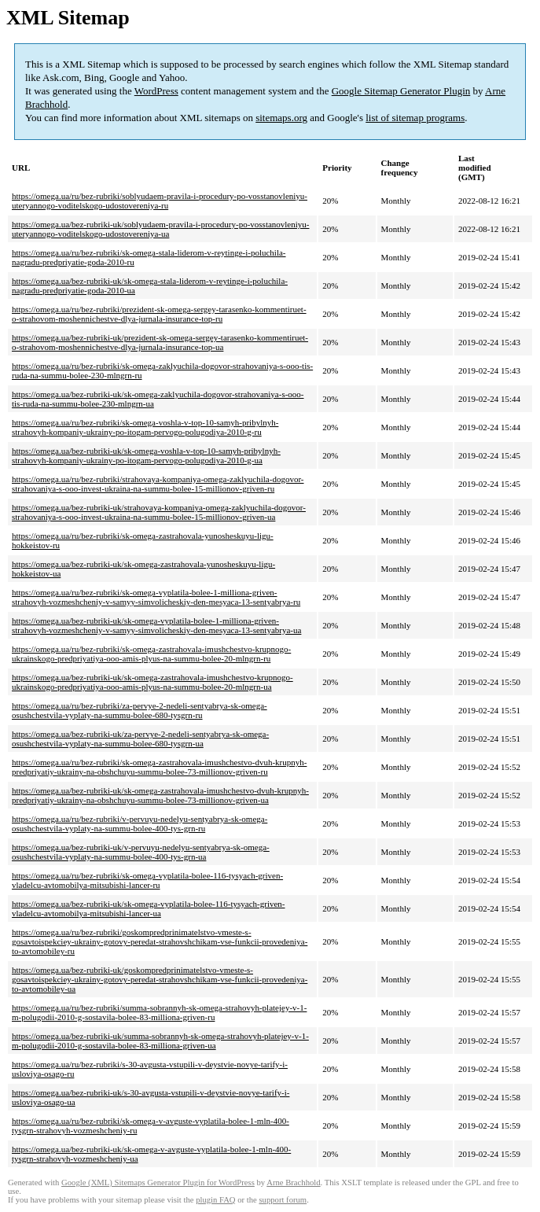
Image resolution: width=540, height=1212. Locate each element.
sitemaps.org (281, 117)
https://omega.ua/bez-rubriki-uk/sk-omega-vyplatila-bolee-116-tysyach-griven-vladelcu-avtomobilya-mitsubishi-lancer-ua (148, 908)
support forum (283, 1199)
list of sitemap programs (415, 117)
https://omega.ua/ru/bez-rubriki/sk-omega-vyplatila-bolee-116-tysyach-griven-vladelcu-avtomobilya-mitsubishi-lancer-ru (147, 880)
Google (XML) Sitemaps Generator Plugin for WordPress (158, 1182)
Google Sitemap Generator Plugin (401, 91)
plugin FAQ (215, 1199)
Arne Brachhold (293, 1182)
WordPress (156, 91)
